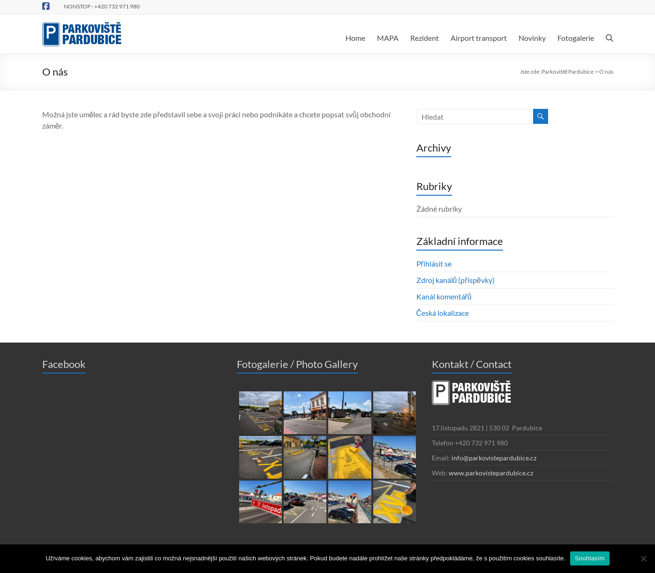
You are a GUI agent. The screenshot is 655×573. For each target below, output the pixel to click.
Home (355, 37)
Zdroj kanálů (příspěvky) (455, 279)
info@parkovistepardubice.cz (494, 458)
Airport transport (479, 37)
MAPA (388, 37)
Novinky (532, 37)
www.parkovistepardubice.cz (491, 473)
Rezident (424, 37)
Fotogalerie (575, 37)
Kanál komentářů (444, 296)
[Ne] (643, 558)
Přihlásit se (434, 263)
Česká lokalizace (442, 312)
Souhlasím (590, 558)
